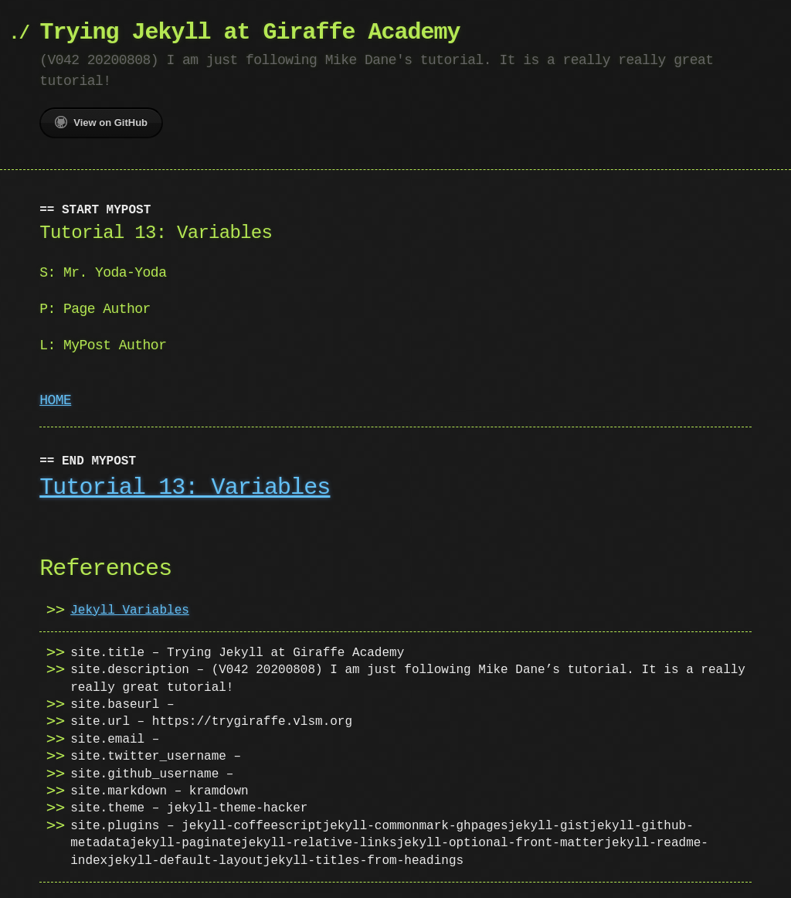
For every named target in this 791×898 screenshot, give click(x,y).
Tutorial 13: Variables (184, 488)
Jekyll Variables (129, 610)
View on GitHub (101, 122)
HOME (55, 400)
